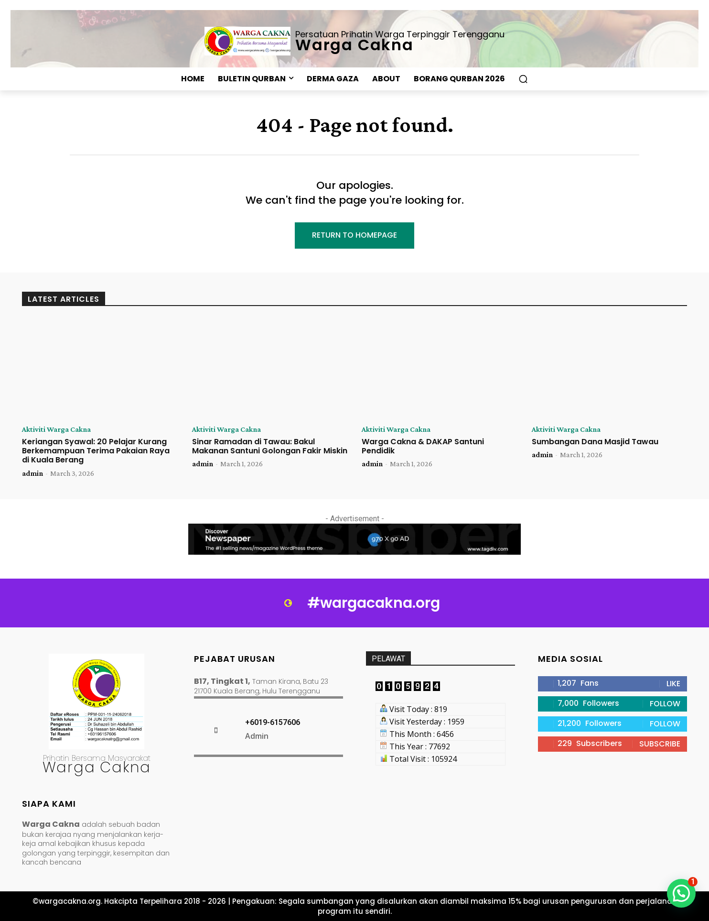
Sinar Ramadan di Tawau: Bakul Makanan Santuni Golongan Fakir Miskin (269, 446)
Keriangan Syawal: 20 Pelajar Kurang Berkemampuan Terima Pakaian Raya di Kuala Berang (96, 450)
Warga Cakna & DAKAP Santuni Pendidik (423, 446)
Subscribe (659, 743)
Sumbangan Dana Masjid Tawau (595, 441)
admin (32, 473)
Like (673, 683)
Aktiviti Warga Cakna (56, 429)
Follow (665, 703)
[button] (523, 78)
